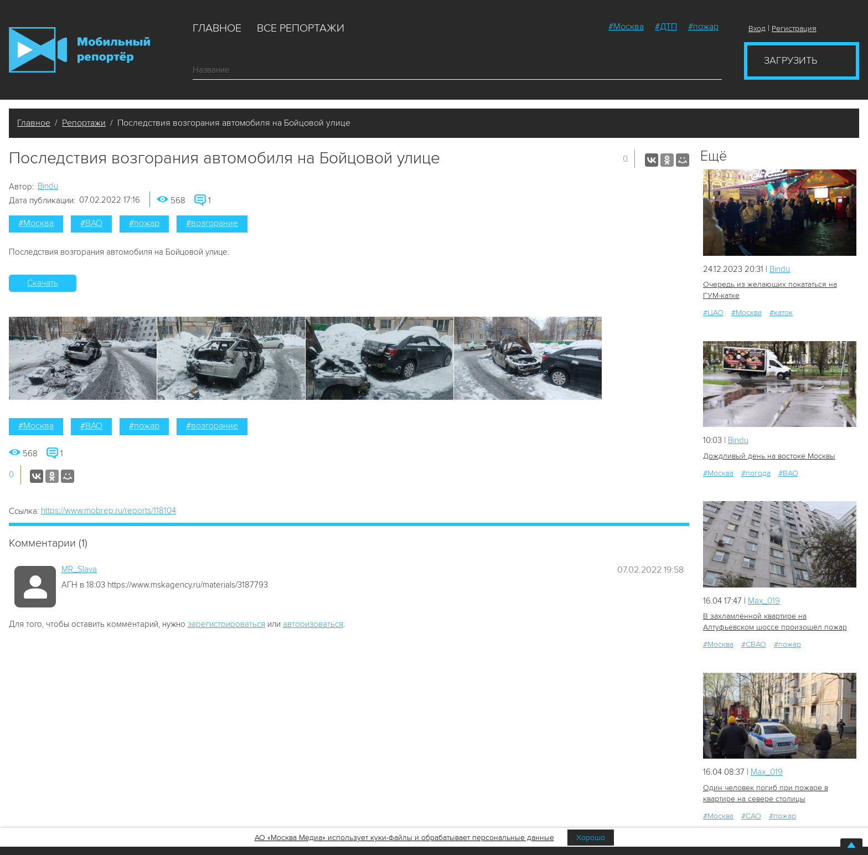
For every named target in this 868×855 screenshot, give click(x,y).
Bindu (48, 186)
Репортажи (84, 122)
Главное (217, 28)
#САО (751, 816)
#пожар (703, 26)
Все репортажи (300, 28)
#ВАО (91, 223)
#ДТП (666, 26)
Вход (757, 28)
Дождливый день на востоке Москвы (769, 456)
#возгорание (212, 223)
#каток (781, 312)
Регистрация (794, 28)
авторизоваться (313, 624)
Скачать (42, 283)
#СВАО (753, 644)
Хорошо (590, 837)
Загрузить (790, 60)
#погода (756, 473)
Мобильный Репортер (79, 50)
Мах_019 (764, 601)
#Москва (626, 26)
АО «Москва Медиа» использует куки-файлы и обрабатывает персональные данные (404, 837)
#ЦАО (713, 312)
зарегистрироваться (226, 624)
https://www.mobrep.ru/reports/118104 (108, 511)
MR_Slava (79, 569)
